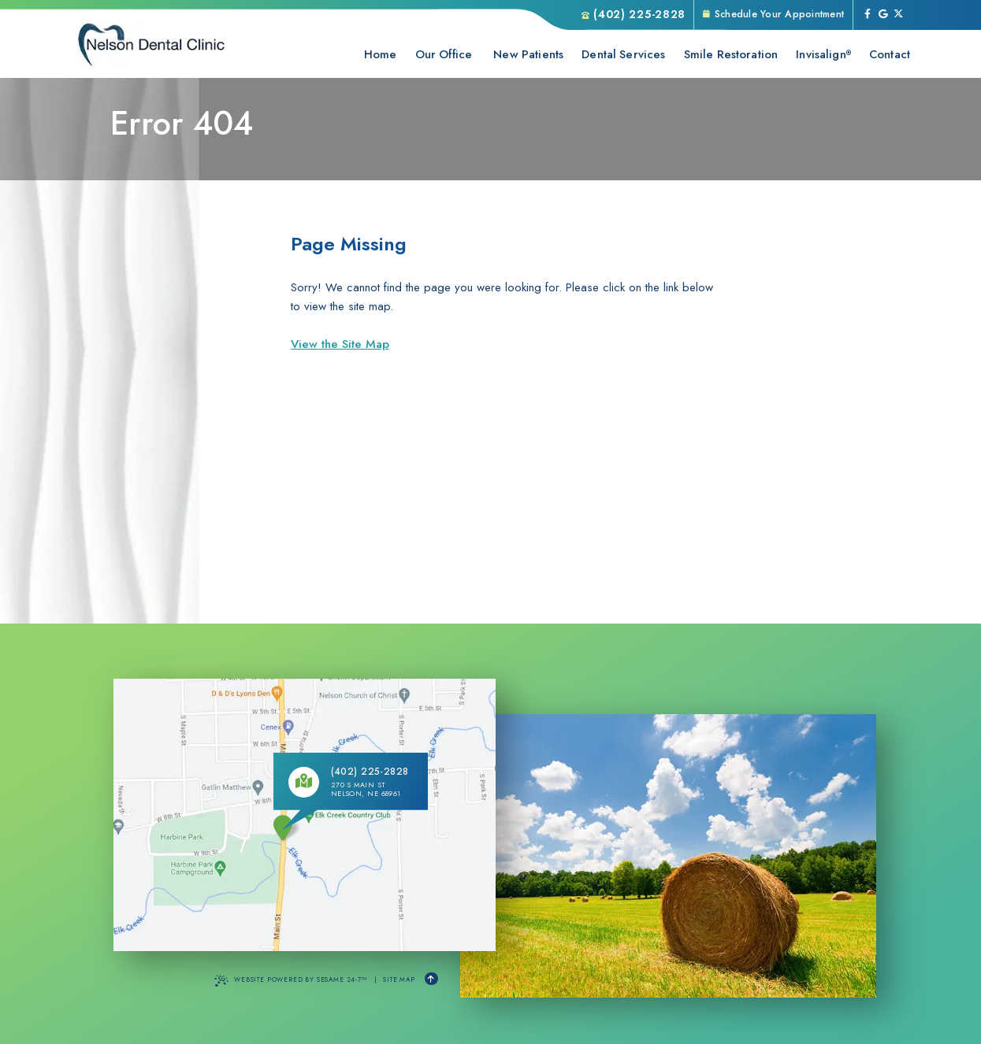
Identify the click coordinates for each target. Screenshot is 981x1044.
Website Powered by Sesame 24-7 (290, 980)
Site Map (399, 979)
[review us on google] (883, 15)
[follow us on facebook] (867, 15)
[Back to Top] (431, 979)
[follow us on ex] (898, 15)
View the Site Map (340, 344)
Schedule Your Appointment (773, 14)
